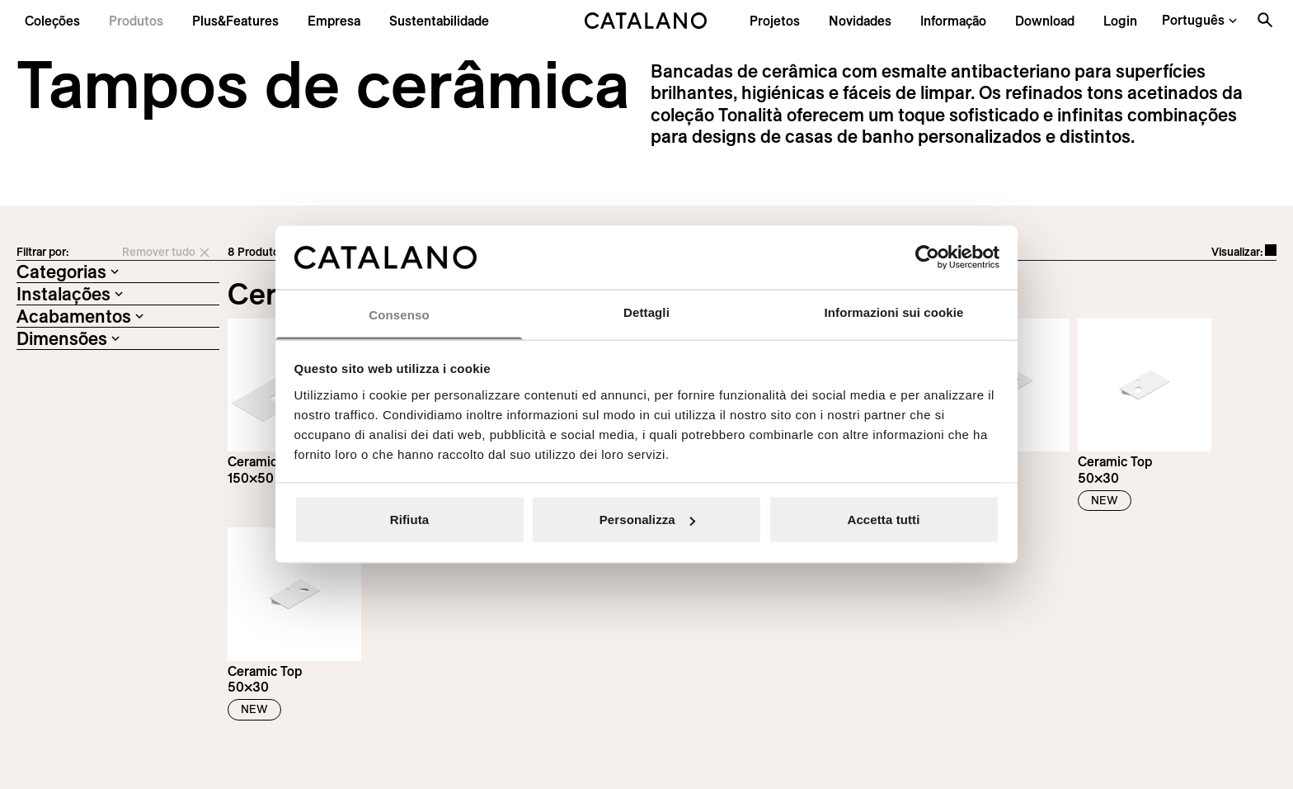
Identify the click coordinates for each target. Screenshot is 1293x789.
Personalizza (647, 520)
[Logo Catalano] (77, 578)
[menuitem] (235, 20)
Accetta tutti (884, 520)
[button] (52, 20)
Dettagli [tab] (646, 312)
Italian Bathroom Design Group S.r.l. (428, 775)
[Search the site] (1265, 19)
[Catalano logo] (647, 20)
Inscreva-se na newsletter (976, 602)
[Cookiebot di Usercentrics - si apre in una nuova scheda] (927, 257)
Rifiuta (409, 520)
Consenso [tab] (399, 314)
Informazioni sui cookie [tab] (894, 312)
